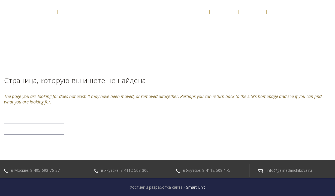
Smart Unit (195, 187)
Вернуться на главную (34, 129)
